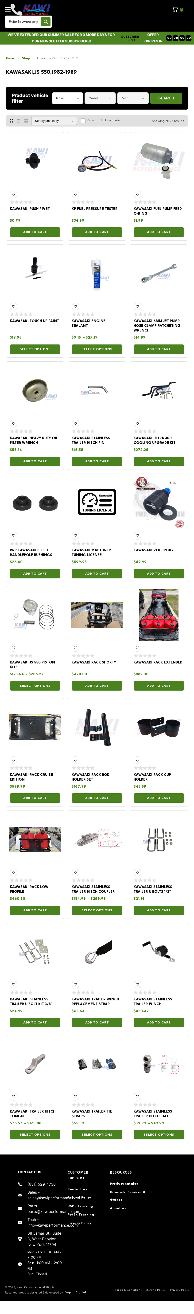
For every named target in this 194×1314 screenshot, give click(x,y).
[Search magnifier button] (45, 21)
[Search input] (24, 22)
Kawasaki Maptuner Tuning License (91, 553)
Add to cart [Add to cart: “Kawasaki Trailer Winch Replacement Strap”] (97, 1022)
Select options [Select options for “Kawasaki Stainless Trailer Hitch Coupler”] (96, 910)
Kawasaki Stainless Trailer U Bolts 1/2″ (153, 889)
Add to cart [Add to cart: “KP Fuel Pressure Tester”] (97, 232)
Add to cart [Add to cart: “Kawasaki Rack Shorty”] (97, 686)
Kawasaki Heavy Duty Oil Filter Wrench (34, 441)
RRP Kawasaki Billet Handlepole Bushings (31, 553)
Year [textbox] (124, 98)
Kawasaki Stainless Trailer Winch (153, 1002)
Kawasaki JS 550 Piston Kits (32, 665)
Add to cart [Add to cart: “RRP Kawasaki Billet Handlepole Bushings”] (35, 573)
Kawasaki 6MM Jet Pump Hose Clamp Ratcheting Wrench (157, 325)
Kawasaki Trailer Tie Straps (92, 1114)
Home (10, 58)
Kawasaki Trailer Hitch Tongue (32, 1114)
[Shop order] (54, 121)
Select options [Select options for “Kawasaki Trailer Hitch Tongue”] (35, 1134)
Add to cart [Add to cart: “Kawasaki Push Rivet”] (35, 232)
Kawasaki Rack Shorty (94, 662)
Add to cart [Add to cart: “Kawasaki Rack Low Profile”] (35, 910)
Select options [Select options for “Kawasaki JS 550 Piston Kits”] (35, 686)
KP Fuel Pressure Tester (95, 209)
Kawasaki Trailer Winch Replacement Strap (95, 1002)
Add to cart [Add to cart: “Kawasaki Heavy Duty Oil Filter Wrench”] (35, 461)
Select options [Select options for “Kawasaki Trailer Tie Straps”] (96, 1134)
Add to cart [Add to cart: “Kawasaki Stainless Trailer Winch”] (159, 1022)
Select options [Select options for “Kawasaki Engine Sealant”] (96, 349)
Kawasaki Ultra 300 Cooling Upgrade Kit (154, 441)
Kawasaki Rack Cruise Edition (31, 777)
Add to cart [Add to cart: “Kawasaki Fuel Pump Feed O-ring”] (159, 232)
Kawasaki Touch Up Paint (34, 321)
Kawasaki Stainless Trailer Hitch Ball (153, 1114)
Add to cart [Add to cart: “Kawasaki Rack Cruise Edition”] (35, 798)
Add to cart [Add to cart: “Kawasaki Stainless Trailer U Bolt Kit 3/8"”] (35, 1022)
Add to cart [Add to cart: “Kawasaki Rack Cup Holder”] (159, 798)
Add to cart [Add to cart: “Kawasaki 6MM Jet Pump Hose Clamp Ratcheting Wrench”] (159, 349)
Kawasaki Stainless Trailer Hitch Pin (91, 441)
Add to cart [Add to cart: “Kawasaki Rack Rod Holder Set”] (97, 798)
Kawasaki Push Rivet (30, 209)
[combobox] (67, 98)
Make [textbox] (60, 98)
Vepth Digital (75, 1292)
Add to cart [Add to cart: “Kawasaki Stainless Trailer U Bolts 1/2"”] (159, 910)
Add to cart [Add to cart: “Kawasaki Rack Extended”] (159, 686)
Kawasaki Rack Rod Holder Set (90, 777)
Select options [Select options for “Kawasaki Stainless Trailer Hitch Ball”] (159, 1134)
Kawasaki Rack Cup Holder (152, 777)
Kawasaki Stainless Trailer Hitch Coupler (93, 889)
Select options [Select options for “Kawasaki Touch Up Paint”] (35, 349)
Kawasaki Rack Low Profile (29, 889)
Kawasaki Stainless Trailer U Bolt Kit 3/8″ (31, 1002)
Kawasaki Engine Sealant (88, 323)
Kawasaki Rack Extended (158, 662)
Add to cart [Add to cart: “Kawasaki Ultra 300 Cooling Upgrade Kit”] (159, 461)
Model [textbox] (93, 98)
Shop (26, 58)
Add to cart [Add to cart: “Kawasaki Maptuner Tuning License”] (97, 573)
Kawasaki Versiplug (153, 550)
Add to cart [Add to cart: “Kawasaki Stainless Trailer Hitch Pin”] (97, 461)
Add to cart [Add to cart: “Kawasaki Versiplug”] (159, 573)
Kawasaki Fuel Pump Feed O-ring (158, 211)
